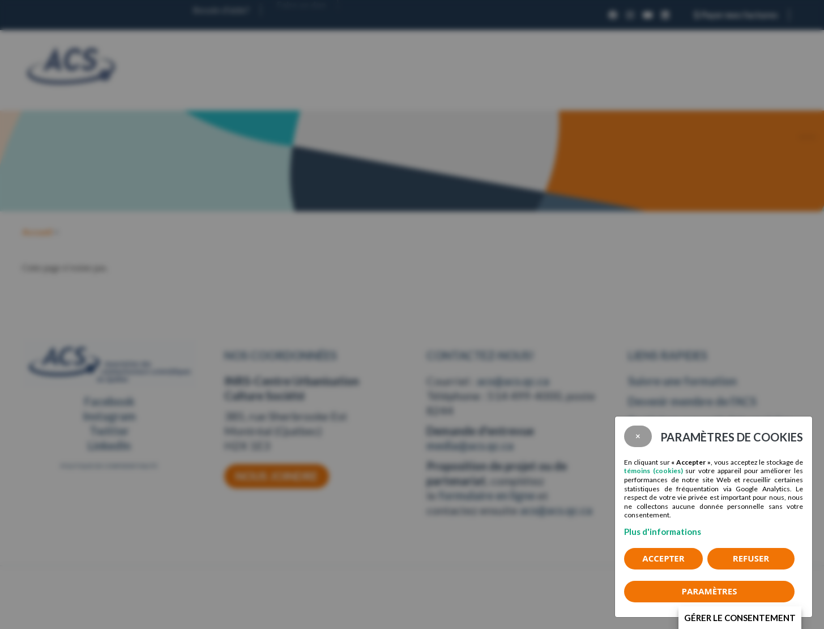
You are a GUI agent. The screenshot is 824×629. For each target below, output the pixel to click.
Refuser (751, 558)
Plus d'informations (662, 531)
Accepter (663, 558)
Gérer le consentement (740, 618)
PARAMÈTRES (709, 591)
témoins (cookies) (653, 470)
